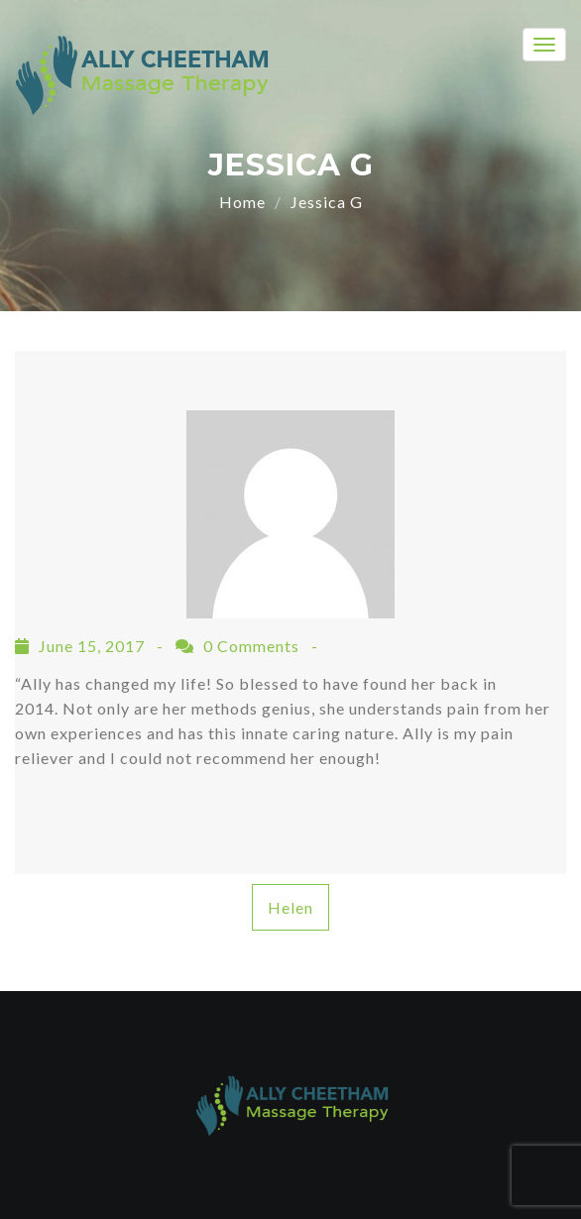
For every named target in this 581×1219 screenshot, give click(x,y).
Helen (290, 907)
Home (242, 201)
